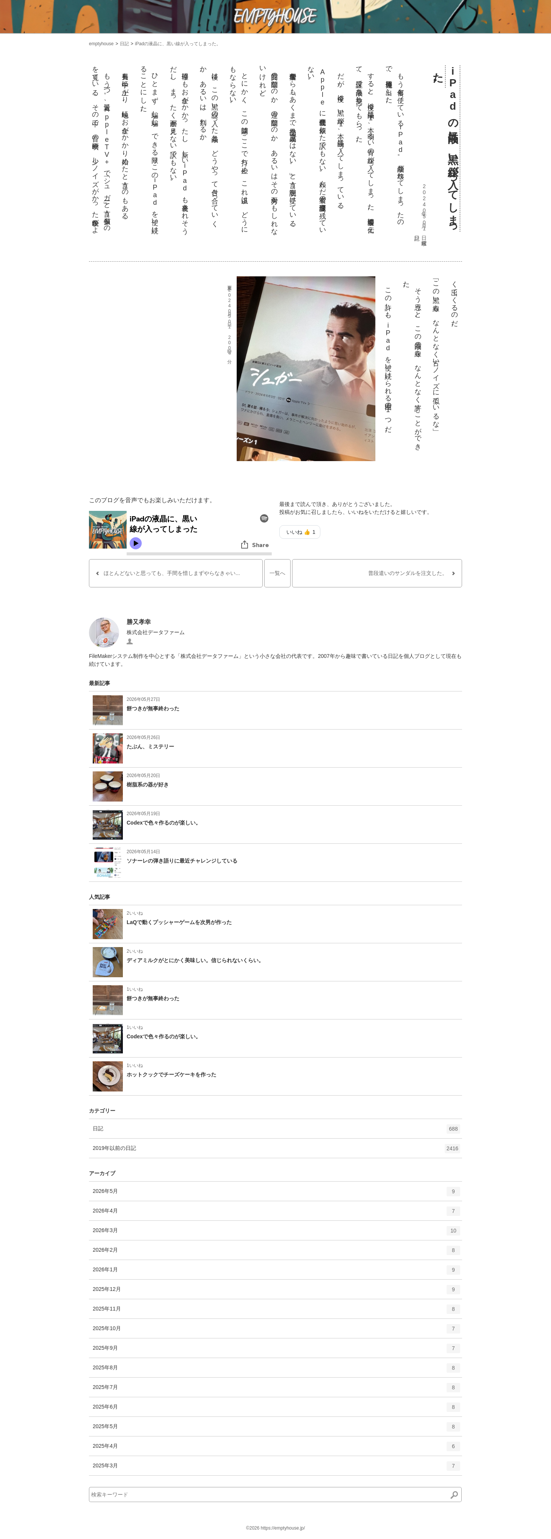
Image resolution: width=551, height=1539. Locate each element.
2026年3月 (276, 1233)
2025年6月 (276, 1410)
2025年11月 (276, 1311)
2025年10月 (276, 1331)
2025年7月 (276, 1390)
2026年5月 (276, 1194)
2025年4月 (276, 1449)
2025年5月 (276, 1429)
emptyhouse (101, 43)
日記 (124, 43)
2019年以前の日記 (276, 1151)
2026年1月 (276, 1272)
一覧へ (277, 573)
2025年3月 (276, 1468)
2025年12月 (276, 1292)
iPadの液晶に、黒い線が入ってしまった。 (178, 43)
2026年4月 (276, 1213)
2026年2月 (276, 1253)
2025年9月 (276, 1351)
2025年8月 (276, 1370)
